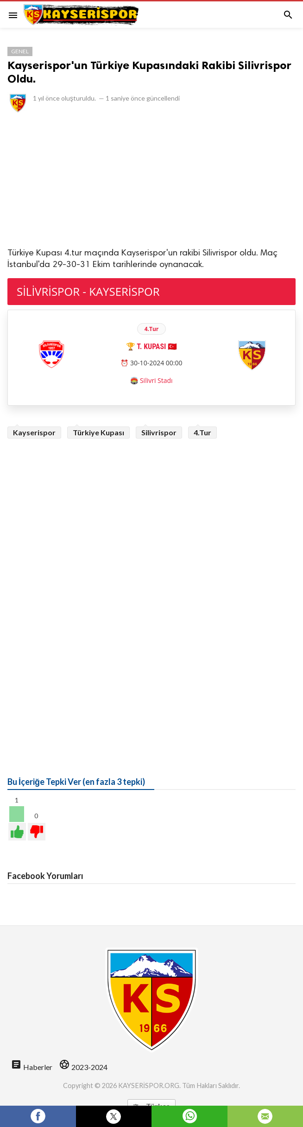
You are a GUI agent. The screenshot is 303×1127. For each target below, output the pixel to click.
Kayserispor (34, 432)
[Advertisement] (151, 179)
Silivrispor (159, 432)
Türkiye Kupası (98, 432)
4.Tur (202, 432)
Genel (20, 51)
